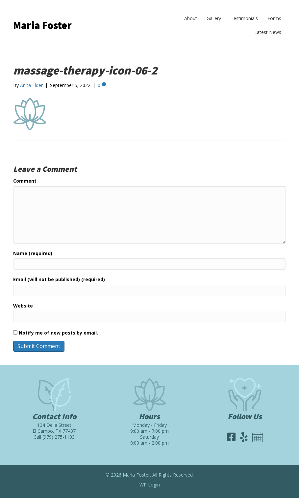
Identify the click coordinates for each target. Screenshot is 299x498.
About (190, 18)
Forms (274, 18)
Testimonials (244, 18)
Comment (25, 181)
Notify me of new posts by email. (58, 333)
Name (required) (32, 253)
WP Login (149, 485)
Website (23, 306)
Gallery (214, 18)
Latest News (267, 32)
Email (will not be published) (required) (59, 279)
